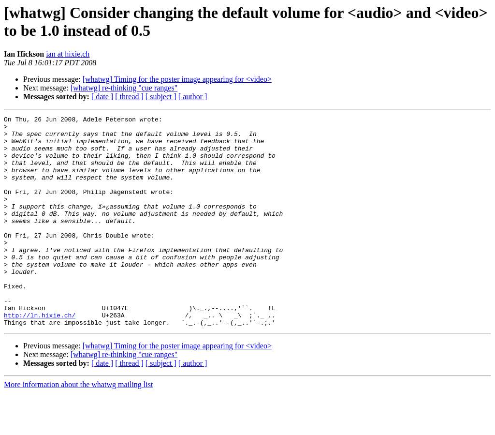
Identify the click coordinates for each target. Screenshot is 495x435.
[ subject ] (161, 96)
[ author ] (192, 96)
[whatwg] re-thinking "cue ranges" (124, 88)
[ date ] (102, 96)
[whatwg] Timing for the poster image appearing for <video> (177, 79)
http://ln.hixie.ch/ (39, 355)
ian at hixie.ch (67, 54)
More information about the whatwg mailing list (78, 426)
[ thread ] (129, 96)
